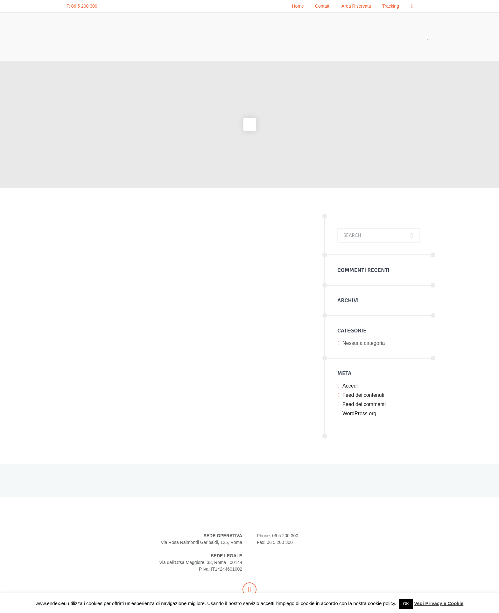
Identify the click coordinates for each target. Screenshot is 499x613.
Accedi (350, 385)
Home (298, 6)
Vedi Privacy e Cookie (438, 603)
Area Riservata (356, 6)
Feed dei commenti (364, 404)
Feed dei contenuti (363, 395)
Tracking (390, 6)
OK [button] (406, 603)
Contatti (322, 6)
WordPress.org (359, 413)
